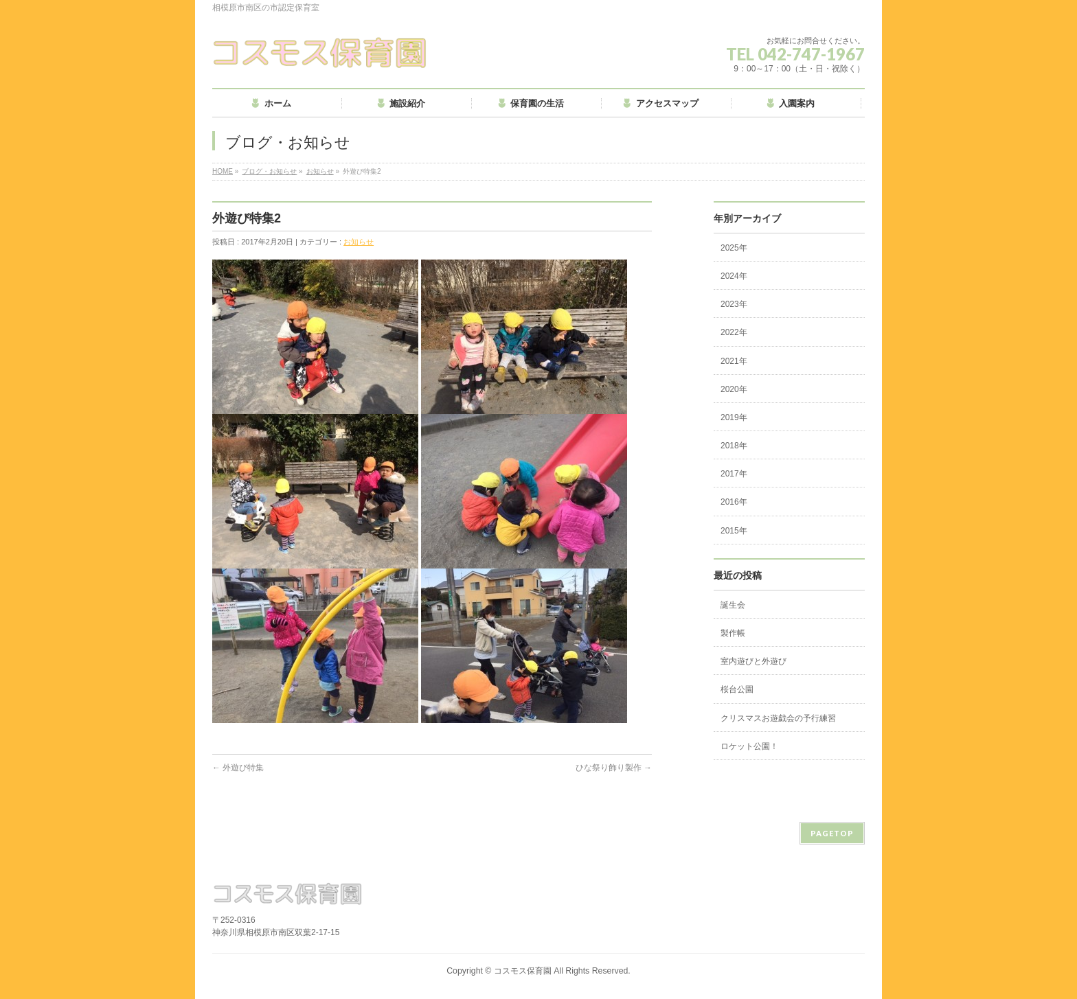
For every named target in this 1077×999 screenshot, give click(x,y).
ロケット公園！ (749, 746)
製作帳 (733, 633)
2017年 (734, 474)
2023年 (734, 304)
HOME (222, 171)
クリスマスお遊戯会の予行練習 (778, 718)
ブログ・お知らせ (269, 171)
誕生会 (733, 605)
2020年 (734, 389)
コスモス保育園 (523, 971)
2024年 (734, 276)
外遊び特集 (238, 767)
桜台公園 (737, 689)
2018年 (734, 445)
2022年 (734, 332)
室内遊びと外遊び (753, 661)
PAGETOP (832, 833)
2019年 (734, 417)
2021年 (734, 361)
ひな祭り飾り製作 (614, 767)
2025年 (734, 248)
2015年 (734, 531)
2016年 (734, 502)
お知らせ (320, 171)
